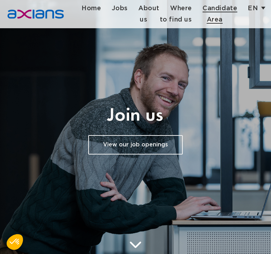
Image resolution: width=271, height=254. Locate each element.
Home (94, 8)
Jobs (122, 8)
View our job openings (135, 144)
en (256, 8)
